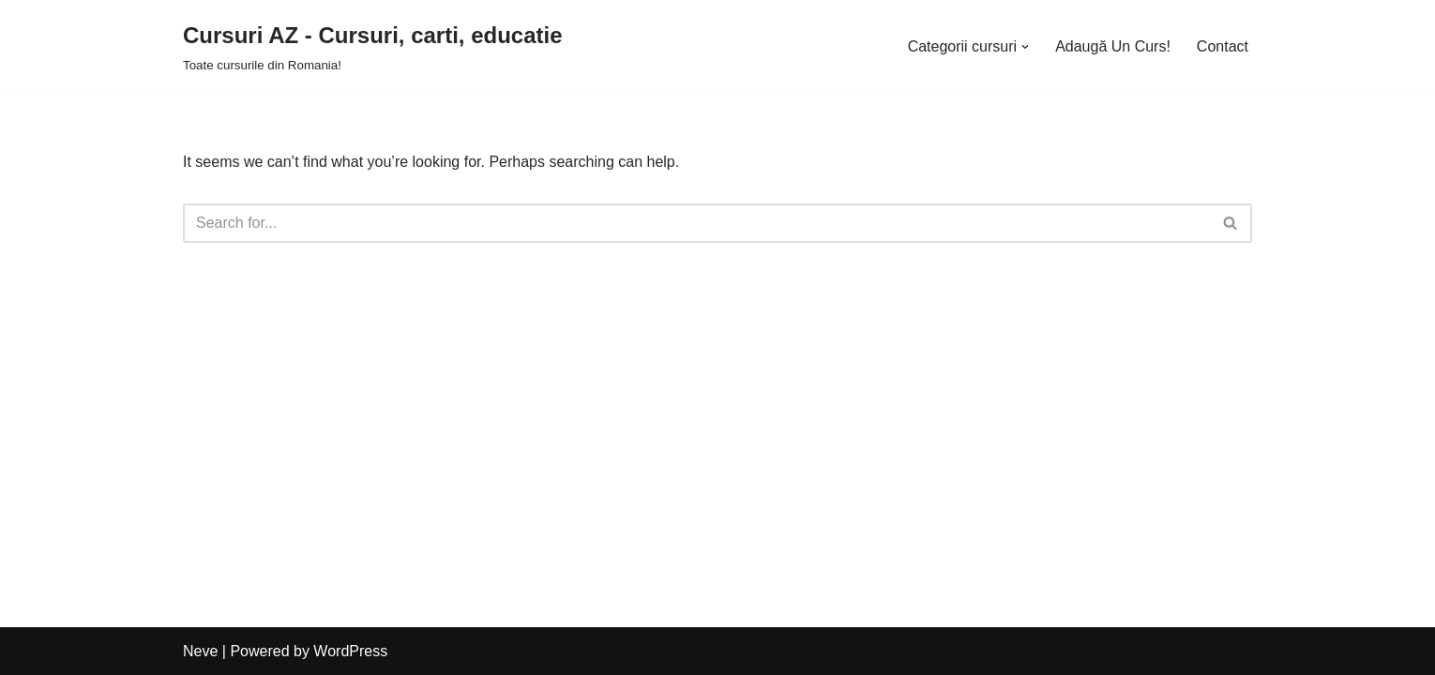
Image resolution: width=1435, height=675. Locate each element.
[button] (1025, 47)
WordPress (350, 651)
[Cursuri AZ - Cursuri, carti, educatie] (373, 46)
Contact (1222, 46)
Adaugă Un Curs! (1113, 46)
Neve (200, 651)
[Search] (696, 223)
